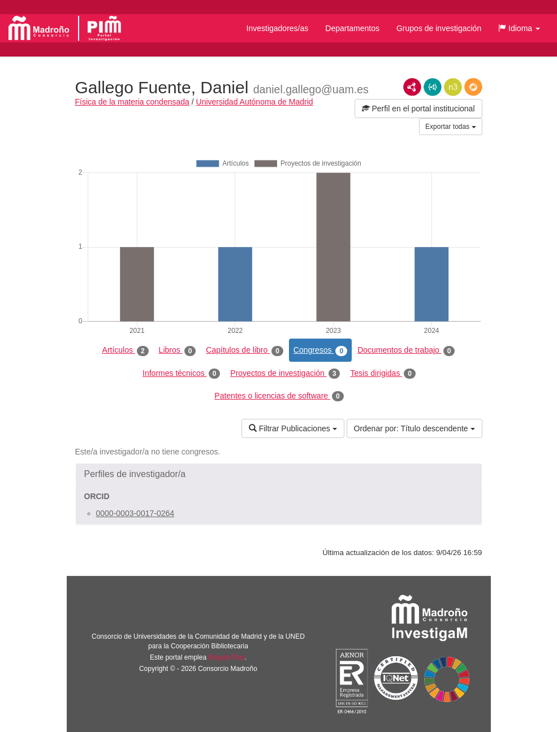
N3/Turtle (453, 87)
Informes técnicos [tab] (181, 374)
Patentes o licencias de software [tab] (278, 396)
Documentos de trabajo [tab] (406, 350)
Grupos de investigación (438, 28)
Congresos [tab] (320, 350)
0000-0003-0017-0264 (135, 513)
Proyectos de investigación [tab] (285, 374)
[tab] (279, 474)
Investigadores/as (278, 28)
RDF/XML (412, 87)
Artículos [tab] (125, 350)
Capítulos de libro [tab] (244, 350)
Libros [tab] (177, 350)
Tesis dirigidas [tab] (383, 374)
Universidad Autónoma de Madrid (254, 101)
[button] (519, 28)
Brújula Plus (226, 657)
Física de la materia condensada (132, 101)
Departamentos (352, 28)
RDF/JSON (473, 87)
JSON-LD (433, 87)
